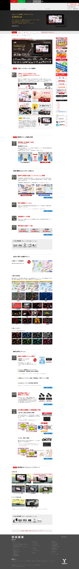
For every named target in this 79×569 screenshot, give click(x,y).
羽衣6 (33, 552)
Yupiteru (5, 5)
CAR (14, 1)
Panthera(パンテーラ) (16, 551)
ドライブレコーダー (14, 9)
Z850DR (58, 107)
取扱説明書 (54, 545)
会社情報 (35, 1)
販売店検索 (53, 551)
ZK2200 (58, 101)
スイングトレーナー (36, 550)
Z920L (58, 103)
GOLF (21, 1)
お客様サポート (46, 1)
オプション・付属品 (55, 546)
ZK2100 (58, 104)
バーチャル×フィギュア (37, 545)
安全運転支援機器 (15, 555)
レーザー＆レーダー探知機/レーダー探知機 (22, 9)
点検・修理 (54, 548)
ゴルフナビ (35, 549)
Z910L (58, 108)
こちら (49, 182)
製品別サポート (54, 542)
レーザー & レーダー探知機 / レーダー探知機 (19, 544)
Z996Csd (58, 110)
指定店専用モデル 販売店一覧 (48, 32)
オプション (32, 32)
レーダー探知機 (23, 35)
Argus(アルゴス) (16, 554)
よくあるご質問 (55, 544)
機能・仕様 (26, 32)
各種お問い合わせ (55, 549)
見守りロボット (35, 542)
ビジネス (29, 1)
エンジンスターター (31, 9)
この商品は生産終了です (61, 111)
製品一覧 (40, 1)
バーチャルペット (36, 544)
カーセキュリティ (39, 9)
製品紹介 (14, 32)
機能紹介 (19, 32)
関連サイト (14, 559)
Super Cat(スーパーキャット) (18, 545)
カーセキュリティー (15, 550)
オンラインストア (54, 554)
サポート (38, 32)
